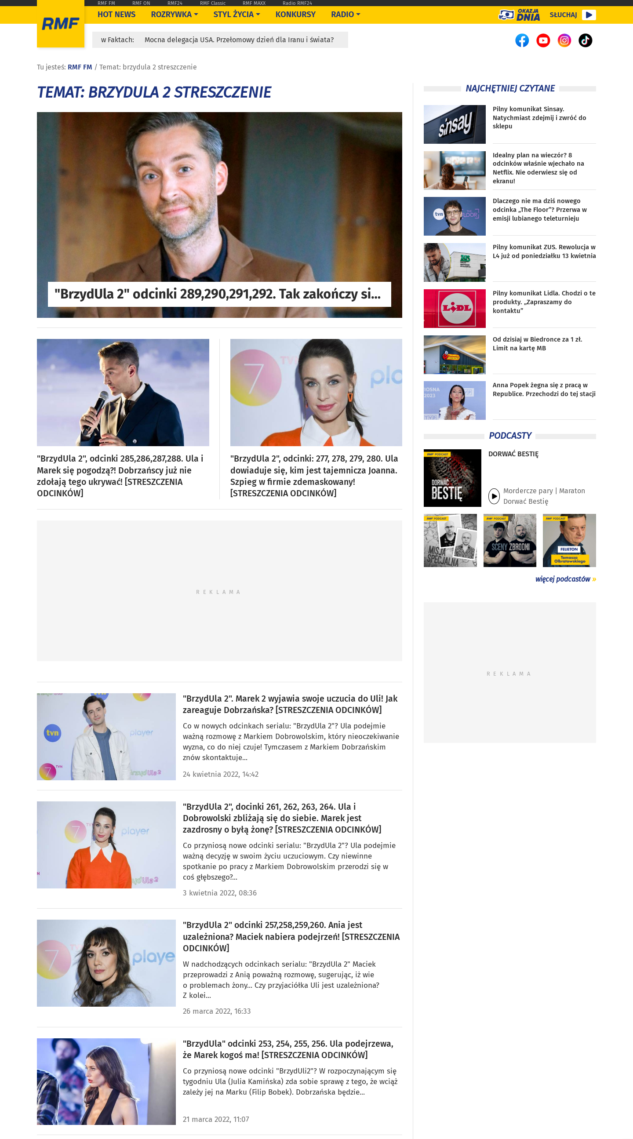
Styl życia (234, 14)
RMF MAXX (254, 3)
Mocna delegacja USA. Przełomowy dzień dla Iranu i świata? (239, 40)
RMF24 (174, 3)
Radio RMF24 (297, 3)
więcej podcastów (562, 579)
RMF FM (106, 3)
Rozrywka (171, 14)
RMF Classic (213, 3)
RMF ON (141, 3)
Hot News (116, 14)
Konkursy (296, 14)
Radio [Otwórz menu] (342, 14)
